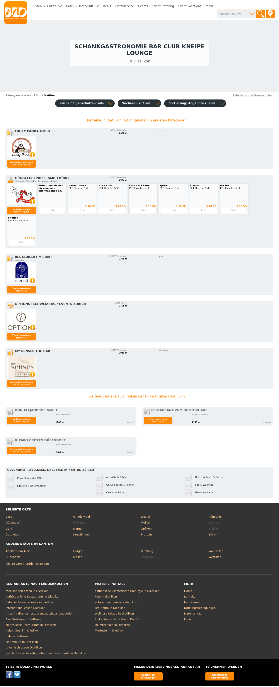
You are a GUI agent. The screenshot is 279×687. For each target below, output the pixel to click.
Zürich (213, 535)
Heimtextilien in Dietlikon (112, 625)
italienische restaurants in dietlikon (30, 603)
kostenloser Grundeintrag (219, 677)
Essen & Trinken (44, 6)
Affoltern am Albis (18, 552)
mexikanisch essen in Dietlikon (27, 591)
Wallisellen (216, 552)
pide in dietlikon (17, 637)
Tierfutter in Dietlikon (109, 631)
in (19, 96)
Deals (107, 6)
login (187, 620)
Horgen (78, 529)
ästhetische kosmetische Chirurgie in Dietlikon (127, 591)
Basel (9, 517)
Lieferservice (124, 6)
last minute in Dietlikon (22, 642)
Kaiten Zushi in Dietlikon (23, 631)
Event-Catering (163, 6)
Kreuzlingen (81, 535)
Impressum (192, 603)
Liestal (145, 517)
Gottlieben (13, 535)
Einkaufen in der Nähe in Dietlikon (118, 620)
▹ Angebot (19, 261)
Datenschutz (193, 614)
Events (143, 6)
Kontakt (189, 597)
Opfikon (146, 529)
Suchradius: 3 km (136, 104)
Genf (9, 529)
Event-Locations (189, 6)
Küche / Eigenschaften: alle (82, 104)
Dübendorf (13, 523)
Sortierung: (191, 104)
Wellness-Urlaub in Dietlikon (114, 614)
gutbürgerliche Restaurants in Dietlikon (33, 597)
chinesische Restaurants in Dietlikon (31, 625)
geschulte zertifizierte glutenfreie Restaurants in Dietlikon (46, 654)
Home (188, 591)
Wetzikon (215, 558)
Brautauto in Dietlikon (110, 608)
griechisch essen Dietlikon (24, 648)
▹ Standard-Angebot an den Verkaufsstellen (35, 182)
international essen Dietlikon (26, 608)
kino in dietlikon (106, 597)
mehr (209, 6)
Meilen (145, 523)
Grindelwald (81, 517)
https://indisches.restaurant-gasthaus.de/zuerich (39, 614)
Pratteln (146, 535)
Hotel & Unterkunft (79, 6)
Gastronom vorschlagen (148, 677)
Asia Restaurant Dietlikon (23, 620)
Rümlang (215, 517)
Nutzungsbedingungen (200, 608)
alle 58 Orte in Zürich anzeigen (27, 564)
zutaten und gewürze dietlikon (116, 603)
